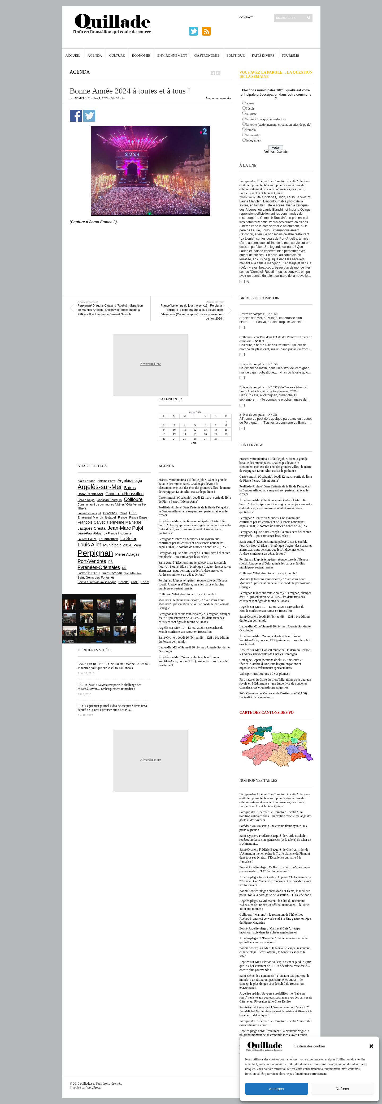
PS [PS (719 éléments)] (110, 562)
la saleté (251, 114)
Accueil (73, 55)
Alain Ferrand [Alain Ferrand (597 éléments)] (87, 480)
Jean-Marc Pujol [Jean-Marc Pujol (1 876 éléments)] (125, 528)
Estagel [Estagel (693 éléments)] (110, 517)
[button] (371, 1046)
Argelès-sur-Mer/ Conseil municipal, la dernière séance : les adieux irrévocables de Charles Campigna (276, 652)
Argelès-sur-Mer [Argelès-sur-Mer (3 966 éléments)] (100, 486)
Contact (246, 17)
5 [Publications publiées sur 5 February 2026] (195, 425)
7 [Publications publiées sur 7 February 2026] (215, 425)
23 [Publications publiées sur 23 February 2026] (164, 438)
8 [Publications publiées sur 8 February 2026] (226, 425)
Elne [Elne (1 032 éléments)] (133, 513)
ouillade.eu (87, 1083)
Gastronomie (207, 55)
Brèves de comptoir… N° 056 (258, 415)
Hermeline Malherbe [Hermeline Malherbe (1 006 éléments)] (124, 522)
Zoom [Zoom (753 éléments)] (145, 582)
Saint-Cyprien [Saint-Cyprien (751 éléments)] (112, 573)
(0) (247, 281)
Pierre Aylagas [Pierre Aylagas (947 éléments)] (127, 554)
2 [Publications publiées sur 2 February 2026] (163, 425)
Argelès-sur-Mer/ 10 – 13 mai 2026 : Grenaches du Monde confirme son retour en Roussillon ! (272, 609)
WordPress (93, 1087)
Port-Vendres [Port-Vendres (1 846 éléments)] (92, 561)
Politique (236, 55)
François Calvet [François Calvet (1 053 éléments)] (91, 522)
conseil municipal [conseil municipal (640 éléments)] (89, 513)
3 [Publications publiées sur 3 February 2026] (174, 425)
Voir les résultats (276, 152)
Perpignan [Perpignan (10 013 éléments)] (95, 553)
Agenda (95, 55)
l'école (250, 109)
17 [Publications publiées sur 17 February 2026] (174, 434)
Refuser (343, 1088)
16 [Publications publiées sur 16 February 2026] (164, 434)
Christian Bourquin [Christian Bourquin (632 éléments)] (109, 500)
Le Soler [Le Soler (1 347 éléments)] (128, 538)
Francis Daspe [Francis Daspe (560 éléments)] (138, 517)
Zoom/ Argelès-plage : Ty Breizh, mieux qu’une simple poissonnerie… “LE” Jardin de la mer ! (275, 869)
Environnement (172, 55)
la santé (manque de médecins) (266, 119)
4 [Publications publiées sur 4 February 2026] (184, 425)
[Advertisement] (151, 239)
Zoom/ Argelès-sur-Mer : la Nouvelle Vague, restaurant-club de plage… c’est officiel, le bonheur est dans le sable (275, 952)
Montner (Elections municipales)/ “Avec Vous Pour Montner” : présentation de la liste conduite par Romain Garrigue (275, 583)
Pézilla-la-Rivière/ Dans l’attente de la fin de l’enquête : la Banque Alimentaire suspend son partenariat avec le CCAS (275, 490)
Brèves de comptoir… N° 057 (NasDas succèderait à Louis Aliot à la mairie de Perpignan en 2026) (273, 389)
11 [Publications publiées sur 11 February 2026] (184, 429)
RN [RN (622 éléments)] (124, 568)
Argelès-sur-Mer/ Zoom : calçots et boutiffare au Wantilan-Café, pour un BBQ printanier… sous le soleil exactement (275, 640)
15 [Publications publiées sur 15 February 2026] (226, 429)
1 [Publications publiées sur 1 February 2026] (226, 420)
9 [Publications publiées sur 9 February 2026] (163, 429)
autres (250, 103)
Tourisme (290, 55)
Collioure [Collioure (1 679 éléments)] (133, 499)
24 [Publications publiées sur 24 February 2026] (174, 438)
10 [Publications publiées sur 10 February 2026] (174, 429)
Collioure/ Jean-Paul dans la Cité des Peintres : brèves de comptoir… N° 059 (276, 339)
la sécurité (252, 135)
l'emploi (251, 130)
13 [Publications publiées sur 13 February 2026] (205, 429)
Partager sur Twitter (89, 116)
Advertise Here (150, 364)
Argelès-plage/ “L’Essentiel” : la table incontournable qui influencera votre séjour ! (274, 940)
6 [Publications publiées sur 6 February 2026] (205, 425)
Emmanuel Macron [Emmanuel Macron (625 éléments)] (90, 517)
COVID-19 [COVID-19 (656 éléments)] (110, 513)
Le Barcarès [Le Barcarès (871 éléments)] (108, 539)
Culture (117, 55)
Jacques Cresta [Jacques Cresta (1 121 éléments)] (92, 528)
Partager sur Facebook (76, 116)
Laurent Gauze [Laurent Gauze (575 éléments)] (87, 539)
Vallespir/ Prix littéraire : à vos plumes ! (265, 674)
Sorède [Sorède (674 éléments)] (124, 582)
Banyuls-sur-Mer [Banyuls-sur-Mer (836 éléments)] (90, 494)
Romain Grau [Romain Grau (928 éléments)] (89, 573)
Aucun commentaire (219, 98)
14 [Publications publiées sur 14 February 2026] (215, 429)
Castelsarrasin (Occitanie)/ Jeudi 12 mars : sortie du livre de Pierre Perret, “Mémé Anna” (276, 478)
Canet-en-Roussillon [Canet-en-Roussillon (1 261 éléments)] (125, 493)
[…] (242, 281)
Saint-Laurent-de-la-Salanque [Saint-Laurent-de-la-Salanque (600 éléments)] (97, 582)
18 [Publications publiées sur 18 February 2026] (184, 434)
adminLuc (82, 98)
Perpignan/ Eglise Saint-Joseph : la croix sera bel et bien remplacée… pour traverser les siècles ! (275, 534)
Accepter (276, 1088)
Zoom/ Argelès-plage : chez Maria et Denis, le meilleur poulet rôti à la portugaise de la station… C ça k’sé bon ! (275, 893)
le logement (253, 140)
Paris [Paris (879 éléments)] (137, 545)
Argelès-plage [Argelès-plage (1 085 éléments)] (130, 480)
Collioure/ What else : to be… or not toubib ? (268, 573)
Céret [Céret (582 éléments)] (123, 513)
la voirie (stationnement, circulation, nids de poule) (278, 124)
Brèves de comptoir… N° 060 (258, 314)
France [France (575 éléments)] (122, 517)
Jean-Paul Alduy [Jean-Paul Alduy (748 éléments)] (90, 533)
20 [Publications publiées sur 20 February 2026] (205, 434)
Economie (141, 55)
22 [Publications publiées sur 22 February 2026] (226, 434)
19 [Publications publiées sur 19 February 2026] (195, 434)
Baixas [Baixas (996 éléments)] (130, 488)
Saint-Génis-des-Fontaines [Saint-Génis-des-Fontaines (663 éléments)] (96, 577)
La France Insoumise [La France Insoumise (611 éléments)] (118, 533)
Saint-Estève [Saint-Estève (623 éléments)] (132, 573)
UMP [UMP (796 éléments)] (134, 582)
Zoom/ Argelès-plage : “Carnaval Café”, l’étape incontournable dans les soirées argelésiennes (270, 930)
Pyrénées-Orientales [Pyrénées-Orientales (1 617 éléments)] (99, 567)
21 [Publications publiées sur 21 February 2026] (215, 434)
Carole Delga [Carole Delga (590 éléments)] (86, 500)
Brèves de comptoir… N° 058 (258, 364)
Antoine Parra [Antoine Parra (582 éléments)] (106, 480)
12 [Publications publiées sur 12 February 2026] (195, 429)
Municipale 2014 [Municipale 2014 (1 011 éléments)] (117, 545)
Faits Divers (263, 55)
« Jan (194, 442)
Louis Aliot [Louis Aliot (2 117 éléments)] (89, 544)
